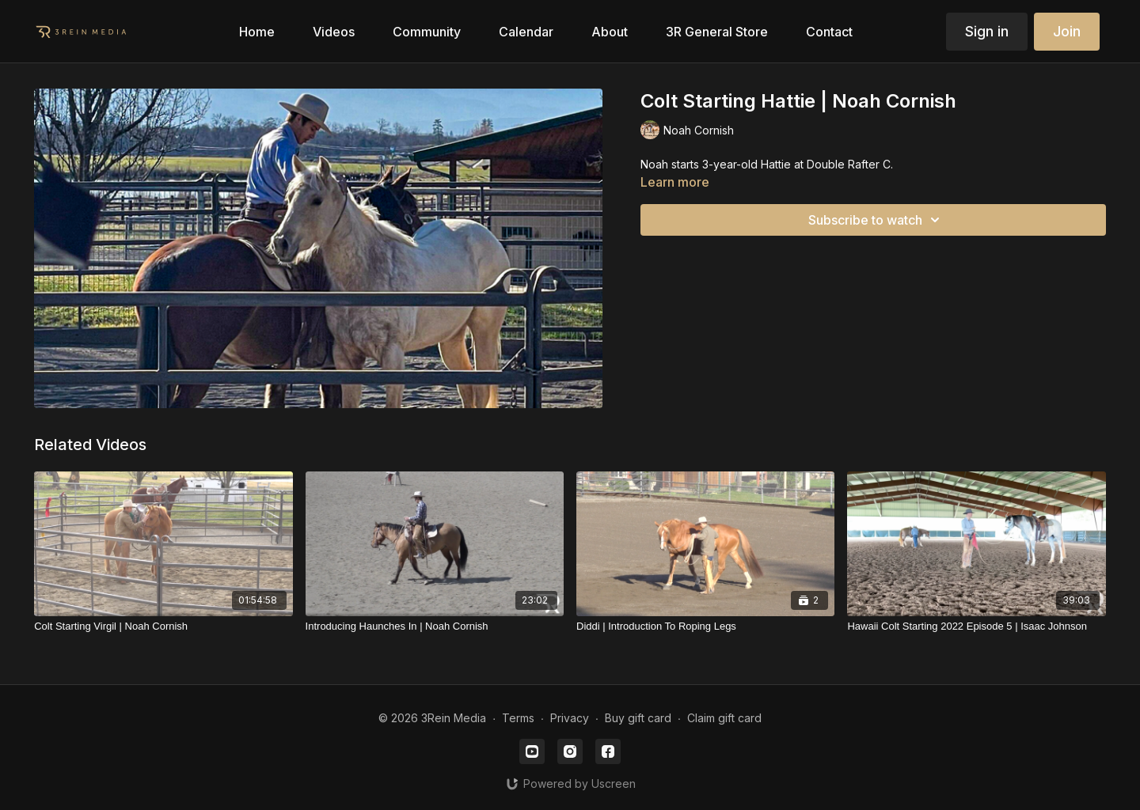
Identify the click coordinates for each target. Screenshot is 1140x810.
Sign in (987, 31)
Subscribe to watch (876, 219)
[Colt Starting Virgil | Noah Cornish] (163, 626)
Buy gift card (638, 718)
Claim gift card (724, 718)
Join (1067, 31)
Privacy (569, 718)
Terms (518, 718)
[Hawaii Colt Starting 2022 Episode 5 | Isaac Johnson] (976, 626)
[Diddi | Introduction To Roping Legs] (705, 626)
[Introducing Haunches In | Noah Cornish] (435, 626)
